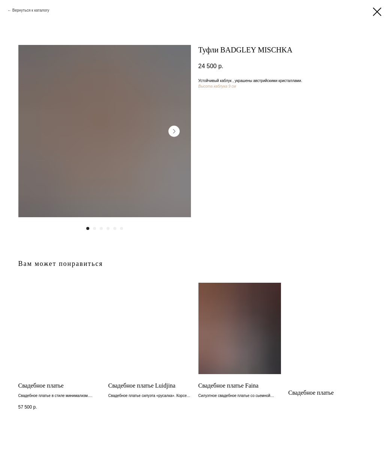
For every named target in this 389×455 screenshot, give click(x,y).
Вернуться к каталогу (31, 10)
